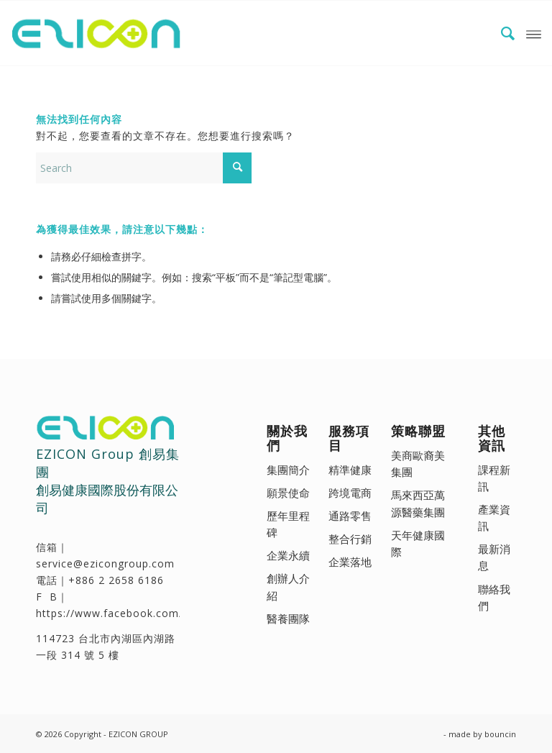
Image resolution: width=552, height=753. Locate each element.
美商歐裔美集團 (418, 463)
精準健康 (350, 469)
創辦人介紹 (288, 586)
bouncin (500, 734)
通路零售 (350, 515)
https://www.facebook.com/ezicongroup (142, 613)
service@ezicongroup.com (105, 563)
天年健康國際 (418, 543)
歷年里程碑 (288, 523)
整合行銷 (350, 538)
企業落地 (350, 562)
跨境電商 (350, 492)
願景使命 (288, 492)
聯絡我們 (494, 597)
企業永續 (288, 555)
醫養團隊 (288, 618)
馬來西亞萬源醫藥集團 (418, 503)
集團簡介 (288, 469)
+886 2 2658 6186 (116, 580)
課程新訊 (494, 477)
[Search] (501, 33)
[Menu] (533, 33)
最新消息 (494, 557)
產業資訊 (494, 517)
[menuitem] (501, 33)
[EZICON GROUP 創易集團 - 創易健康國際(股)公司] (99, 33)
